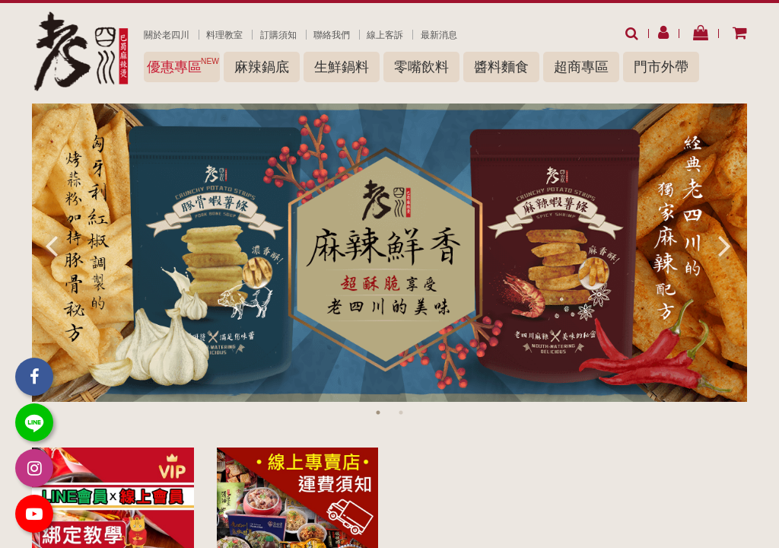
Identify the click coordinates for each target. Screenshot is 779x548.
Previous (51, 245)
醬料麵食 (501, 67)
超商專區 (581, 67)
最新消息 (439, 35)
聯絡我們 (331, 35)
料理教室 (224, 35)
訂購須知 (278, 35)
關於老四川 (166, 35)
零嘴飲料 (421, 67)
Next (724, 245)
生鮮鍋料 (341, 67)
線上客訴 (385, 35)
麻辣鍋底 (261, 67)
